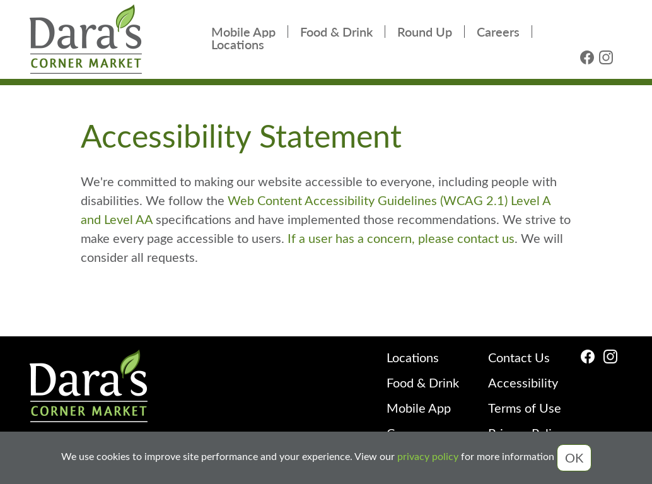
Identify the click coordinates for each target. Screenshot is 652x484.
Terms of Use (524, 407)
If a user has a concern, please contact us (399, 237)
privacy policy (427, 456)
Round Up (424, 31)
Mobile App (243, 31)
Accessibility (523, 382)
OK (574, 457)
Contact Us (519, 356)
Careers (498, 31)
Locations (237, 44)
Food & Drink (336, 31)
